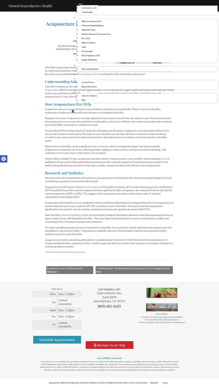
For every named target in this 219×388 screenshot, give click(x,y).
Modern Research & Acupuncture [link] (96, 34)
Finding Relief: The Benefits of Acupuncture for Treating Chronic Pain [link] (133, 270)
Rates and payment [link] (90, 69)
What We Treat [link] (88, 30)
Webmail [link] (154, 382)
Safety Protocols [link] (89, 74)
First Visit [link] (86, 38)
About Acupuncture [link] (90, 17)
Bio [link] (81, 4)
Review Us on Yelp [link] (109, 345)
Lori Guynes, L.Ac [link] (89, 8)
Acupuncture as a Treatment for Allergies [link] (65, 270)
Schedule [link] (84, 105)
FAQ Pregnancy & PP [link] (91, 55)
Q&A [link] (84, 47)
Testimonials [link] (87, 12)
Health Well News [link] (89, 60)
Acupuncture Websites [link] (58, 382)
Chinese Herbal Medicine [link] (92, 25)
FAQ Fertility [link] (87, 51)
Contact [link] (84, 79)
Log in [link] (165, 382)
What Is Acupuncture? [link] (92, 21)
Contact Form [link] (88, 82)
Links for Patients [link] (89, 96)
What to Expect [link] (88, 43)
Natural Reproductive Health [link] (30, 6)
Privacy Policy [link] (141, 382)
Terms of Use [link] (128, 382)
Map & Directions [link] (89, 86)
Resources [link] (85, 92)
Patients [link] (84, 65)
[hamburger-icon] (217, 2)
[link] (3, 159)
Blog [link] (84, 100)
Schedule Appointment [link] (57, 340)
